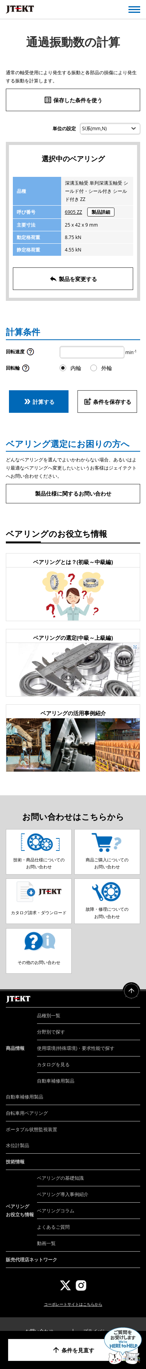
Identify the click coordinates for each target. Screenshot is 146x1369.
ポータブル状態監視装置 (31, 1129)
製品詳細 (100, 212)
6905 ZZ (73, 212)
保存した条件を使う (73, 100)
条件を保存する (107, 401)
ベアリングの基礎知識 (60, 1178)
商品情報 (15, 1048)
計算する (39, 401)
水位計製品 (17, 1145)
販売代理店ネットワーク (31, 1259)
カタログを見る (53, 1064)
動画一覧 (46, 1243)
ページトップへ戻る (131, 991)
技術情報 (15, 1161)
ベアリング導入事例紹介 (62, 1194)
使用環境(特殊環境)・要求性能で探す (75, 1048)
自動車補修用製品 (55, 1080)
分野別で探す (51, 1031)
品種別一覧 (48, 1015)
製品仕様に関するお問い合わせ (73, 493)
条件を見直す (73, 1350)
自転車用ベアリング (27, 1113)
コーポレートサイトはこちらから (73, 1304)
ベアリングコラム (55, 1210)
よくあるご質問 (53, 1227)
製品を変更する (73, 278)
